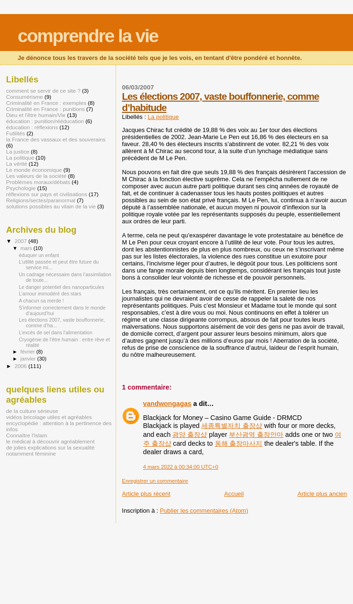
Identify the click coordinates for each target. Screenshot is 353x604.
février (29, 351)
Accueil (234, 493)
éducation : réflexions (32, 127)
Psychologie (21, 188)
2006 (21, 366)
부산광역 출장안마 (256, 434)
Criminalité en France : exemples (46, 103)
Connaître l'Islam (26, 435)
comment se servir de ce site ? (43, 91)
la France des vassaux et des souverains (55, 139)
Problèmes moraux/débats (38, 182)
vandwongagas (167, 403)
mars (27, 248)
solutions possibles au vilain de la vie (51, 206)
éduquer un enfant (39, 255)
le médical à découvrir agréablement (50, 441)
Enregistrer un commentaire (155, 481)
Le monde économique (34, 170)
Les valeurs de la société (36, 176)
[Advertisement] (109, 544)
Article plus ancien (322, 493)
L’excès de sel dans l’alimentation (55, 332)
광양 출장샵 (189, 434)
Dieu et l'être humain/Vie (36, 115)
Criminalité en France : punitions (45, 109)
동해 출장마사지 (239, 443)
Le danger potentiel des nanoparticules (61, 287)
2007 (21, 241)
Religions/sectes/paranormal (40, 200)
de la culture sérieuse (32, 411)
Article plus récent (146, 493)
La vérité (16, 164)
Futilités (15, 133)
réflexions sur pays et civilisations (46, 194)
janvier (29, 358)
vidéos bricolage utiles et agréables (49, 417)
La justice (17, 151)
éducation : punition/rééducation (45, 121)
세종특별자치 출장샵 (231, 425)
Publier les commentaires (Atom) (204, 510)
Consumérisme (24, 97)
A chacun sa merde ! (41, 300)
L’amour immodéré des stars (50, 293)
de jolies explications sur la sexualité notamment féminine (50, 450)
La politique (163, 116)
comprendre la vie (88, 36)
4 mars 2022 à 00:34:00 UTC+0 (181, 467)
